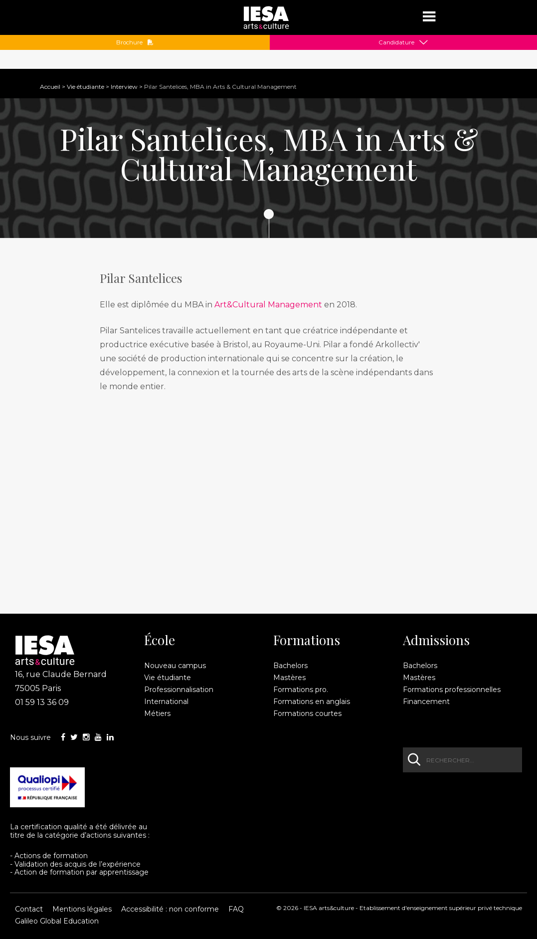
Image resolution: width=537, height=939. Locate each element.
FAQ (236, 909)
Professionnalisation (178, 689)
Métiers (157, 713)
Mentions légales (82, 909)
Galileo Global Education (57, 921)
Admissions (436, 640)
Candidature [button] (396, 42)
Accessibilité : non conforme (170, 909)
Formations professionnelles (452, 689)
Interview (124, 86)
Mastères (289, 677)
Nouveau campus (175, 665)
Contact (29, 909)
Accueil (50, 86)
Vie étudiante (85, 86)
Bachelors (290, 665)
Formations (306, 640)
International (166, 701)
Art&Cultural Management (268, 304)
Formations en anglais (311, 701)
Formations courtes (307, 713)
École (159, 640)
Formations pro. (300, 689)
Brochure (135, 42)
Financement (426, 701)
